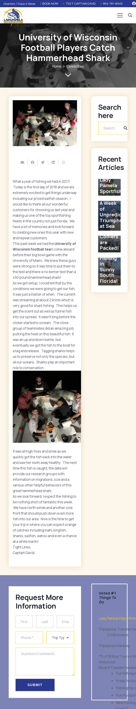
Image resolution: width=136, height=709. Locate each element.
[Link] (13, 17)
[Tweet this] (43, 162)
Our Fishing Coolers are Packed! (109, 236)
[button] (130, 15)
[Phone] (29, 638)
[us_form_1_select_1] (60, 638)
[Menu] (120, 15)
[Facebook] (134, 3)
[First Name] (24, 622)
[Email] (65, 622)
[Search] (115, 128)
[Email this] (22, 162)
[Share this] (32, 162)
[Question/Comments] (45, 661)
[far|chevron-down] (68, 75)
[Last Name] (44, 622)
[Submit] (35, 684)
